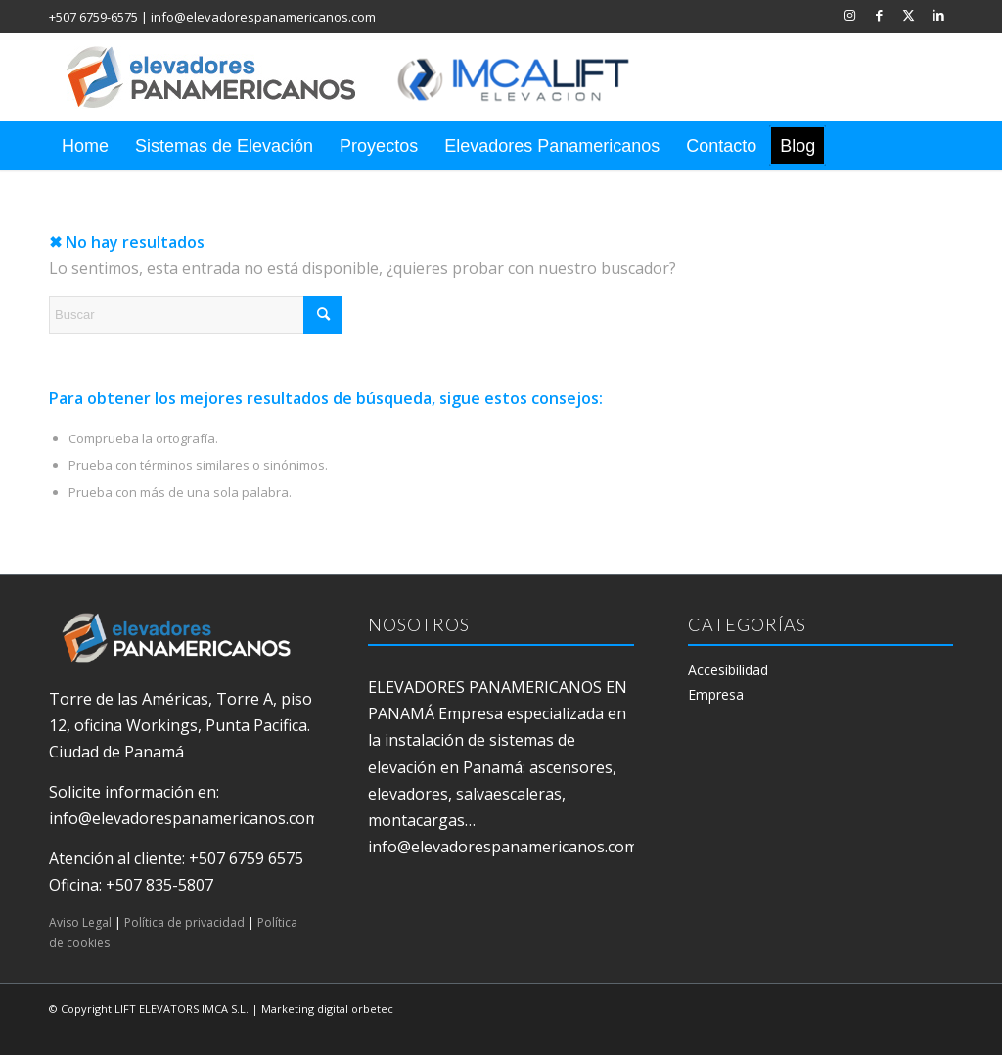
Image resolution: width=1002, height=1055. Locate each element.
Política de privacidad (184, 922)
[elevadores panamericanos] (367, 77)
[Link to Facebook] (879, 14)
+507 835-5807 (159, 884)
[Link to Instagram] (850, 14)
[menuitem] (85, 145)
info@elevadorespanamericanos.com (263, 16)
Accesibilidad (728, 670)
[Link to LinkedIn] (938, 14)
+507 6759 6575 (246, 858)
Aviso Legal (80, 922)
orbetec (372, 1008)
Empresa (716, 694)
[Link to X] (908, 14)
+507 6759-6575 (93, 16)
